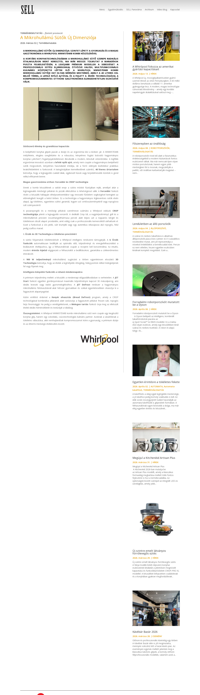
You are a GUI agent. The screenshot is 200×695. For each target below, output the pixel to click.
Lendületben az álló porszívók (151, 224)
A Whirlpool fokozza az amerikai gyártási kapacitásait (152, 68)
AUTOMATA (157, 386)
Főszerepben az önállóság (149, 143)
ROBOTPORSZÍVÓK (160, 148)
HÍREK (154, 73)
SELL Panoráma (134, 9)
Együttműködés (115, 9)
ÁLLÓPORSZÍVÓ (158, 228)
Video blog (162, 9)
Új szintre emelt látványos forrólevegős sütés (149, 552)
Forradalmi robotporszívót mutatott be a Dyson (155, 303)
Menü (102, 9)
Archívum (149, 9)
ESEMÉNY (157, 636)
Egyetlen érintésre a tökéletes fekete (156, 382)
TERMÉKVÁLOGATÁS (142, 151)
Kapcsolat (175, 9)
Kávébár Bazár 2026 (144, 631)
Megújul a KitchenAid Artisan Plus (153, 458)
